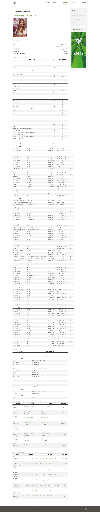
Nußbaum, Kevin (52, 474)
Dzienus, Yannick (45, 417)
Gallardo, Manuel (45, 433)
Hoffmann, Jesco (43, 463)
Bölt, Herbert (44, 439)
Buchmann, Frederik (52, 458)
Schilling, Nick (43, 480)
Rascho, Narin (44, 444)
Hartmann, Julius (45, 422)
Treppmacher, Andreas (45, 485)
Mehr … (15, 449)
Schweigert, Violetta (28, 406)
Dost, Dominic (49, 469)
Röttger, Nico (51, 463)
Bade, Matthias (50, 480)
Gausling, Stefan (43, 458)
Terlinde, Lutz (53, 495)
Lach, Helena (26, 458)
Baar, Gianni (42, 490)
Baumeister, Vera (55, 485)
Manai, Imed (42, 469)
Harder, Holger (49, 490)
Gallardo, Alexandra (45, 411)
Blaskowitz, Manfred (45, 406)
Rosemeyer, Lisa (43, 474)
